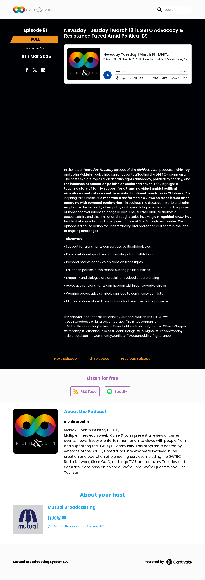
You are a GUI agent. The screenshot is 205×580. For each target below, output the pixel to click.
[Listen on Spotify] (117, 391)
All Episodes (99, 358)
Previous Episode (136, 358)
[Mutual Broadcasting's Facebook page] (49, 518)
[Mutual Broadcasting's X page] (54, 518)
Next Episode (65, 358)
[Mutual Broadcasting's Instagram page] (59, 518)
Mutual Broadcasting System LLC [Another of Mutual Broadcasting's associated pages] (76, 526)
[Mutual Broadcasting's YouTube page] (64, 518)
